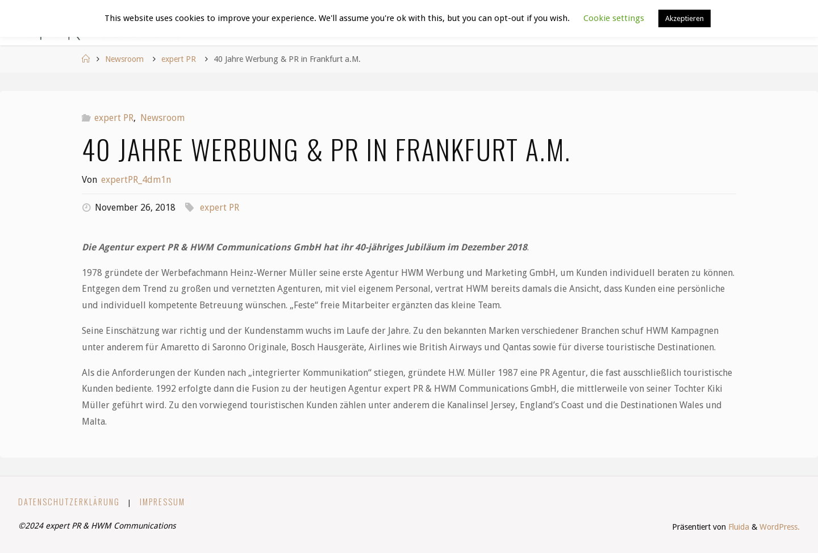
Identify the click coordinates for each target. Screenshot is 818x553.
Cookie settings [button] (613, 18)
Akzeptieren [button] (684, 18)
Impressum (162, 502)
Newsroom (124, 59)
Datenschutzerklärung (69, 502)
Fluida (737, 526)
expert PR (178, 59)
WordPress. (779, 526)
